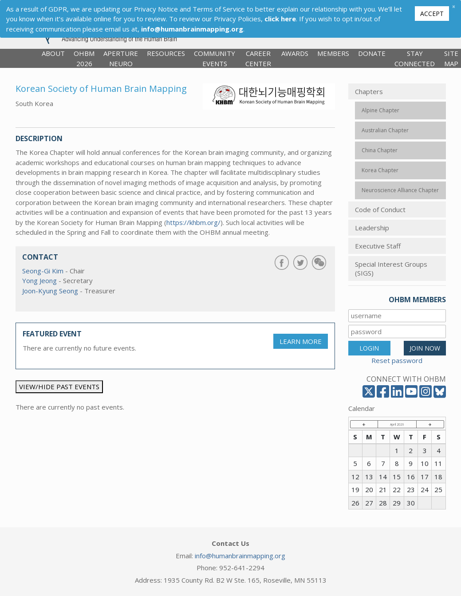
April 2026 (397, 424)
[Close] (453, 6)
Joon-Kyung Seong (50, 290)
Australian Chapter (385, 130)
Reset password (396, 360)
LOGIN (369, 348)
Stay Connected (414, 58)
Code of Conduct (380, 209)
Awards (294, 53)
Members (333, 53)
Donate (372, 53)
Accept (432, 13)
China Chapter (380, 150)
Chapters (369, 91)
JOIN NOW (425, 348)
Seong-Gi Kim (42, 270)
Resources (166, 53)
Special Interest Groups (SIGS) (391, 268)
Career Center (258, 58)
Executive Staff (378, 245)
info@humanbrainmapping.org (240, 555)
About (53, 53)
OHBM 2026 (84, 58)
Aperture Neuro (120, 58)
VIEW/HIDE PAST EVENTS (59, 386)
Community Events (214, 58)
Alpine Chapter (380, 110)
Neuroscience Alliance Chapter (400, 190)
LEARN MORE (301, 341)
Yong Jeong (39, 280)
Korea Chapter (380, 170)
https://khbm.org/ (193, 222)
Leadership (372, 227)
